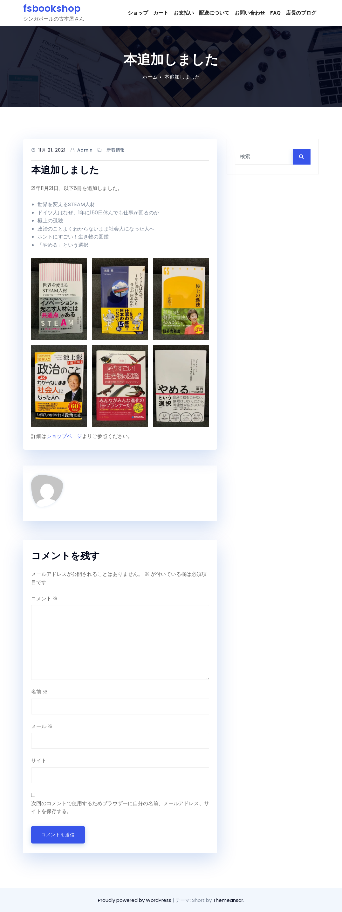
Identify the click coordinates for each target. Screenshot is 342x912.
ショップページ (64, 436)
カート (160, 12)
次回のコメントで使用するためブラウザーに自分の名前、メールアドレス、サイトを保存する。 (120, 807)
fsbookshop (51, 8)
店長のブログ (301, 12)
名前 (39, 691)
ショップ (138, 12)
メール (42, 726)
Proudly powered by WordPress (135, 900)
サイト (38, 760)
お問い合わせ (250, 12)
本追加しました (182, 77)
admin (85, 150)
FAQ (275, 12)
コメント (44, 598)
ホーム (150, 77)
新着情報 (115, 150)
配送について (214, 12)
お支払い (184, 12)
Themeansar (228, 900)
